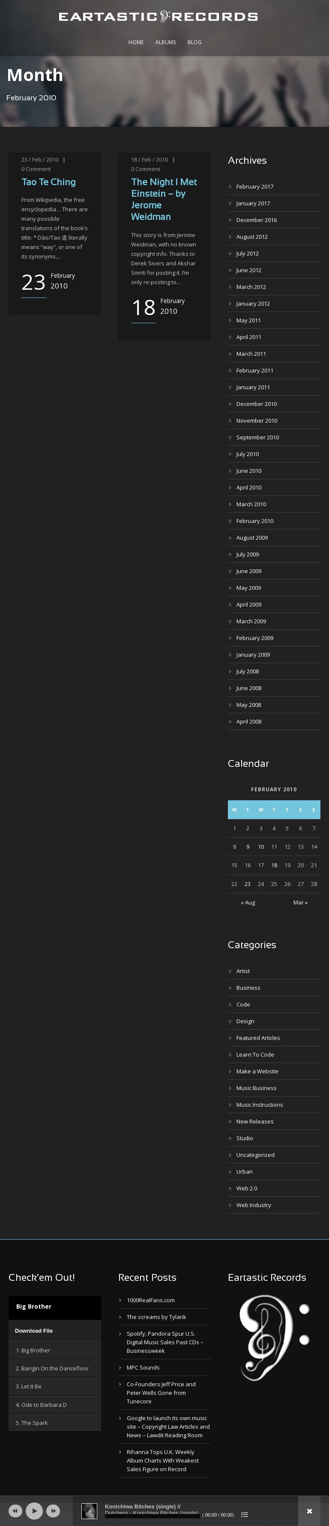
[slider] (152, 1516)
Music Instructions (259, 1104)
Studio (244, 1138)
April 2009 (248, 604)
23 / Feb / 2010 (39, 159)
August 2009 (252, 537)
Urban (244, 1171)
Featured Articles (258, 1038)
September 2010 (257, 437)
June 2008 (248, 688)
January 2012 (253, 303)
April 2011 (248, 337)
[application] (55, 1330)
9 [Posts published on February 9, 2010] (247, 846)
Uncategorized (255, 1155)
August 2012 (252, 236)
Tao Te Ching (48, 183)
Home (136, 42)
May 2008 (248, 705)
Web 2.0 (246, 1188)
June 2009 (248, 571)
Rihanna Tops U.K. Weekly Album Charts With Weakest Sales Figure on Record (163, 1460)
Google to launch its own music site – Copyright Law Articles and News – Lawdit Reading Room (168, 1426)
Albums (166, 42)
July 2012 (247, 253)
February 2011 (254, 370)
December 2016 (256, 220)
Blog (195, 42)
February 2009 (254, 638)
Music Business (256, 1088)
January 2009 (253, 654)
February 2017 (254, 186)
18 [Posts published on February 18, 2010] (274, 865)
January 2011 (253, 387)
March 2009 (251, 621)
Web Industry (253, 1205)
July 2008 (247, 671)
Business (248, 987)
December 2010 (256, 404)
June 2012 (248, 270)
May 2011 (248, 320)
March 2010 (251, 504)
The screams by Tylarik (156, 1317)
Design (245, 1021)
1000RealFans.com (151, 1300)
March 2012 (251, 287)
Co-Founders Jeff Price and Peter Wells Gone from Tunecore (161, 1392)
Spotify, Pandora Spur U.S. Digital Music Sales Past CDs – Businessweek (165, 1342)
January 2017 (253, 203)
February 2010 (254, 521)
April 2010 (248, 487)
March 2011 (251, 353)
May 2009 (248, 588)
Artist (243, 971)
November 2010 (256, 420)
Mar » (300, 902)
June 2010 (248, 471)
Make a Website (257, 1071)
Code (243, 1004)
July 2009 (247, 554)
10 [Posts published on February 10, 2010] (261, 846)
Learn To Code (255, 1054)
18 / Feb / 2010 (149, 159)
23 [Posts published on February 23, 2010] (248, 884)
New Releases (255, 1121)
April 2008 (248, 721)
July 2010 (247, 454)
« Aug (248, 902)
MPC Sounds (143, 1367)
